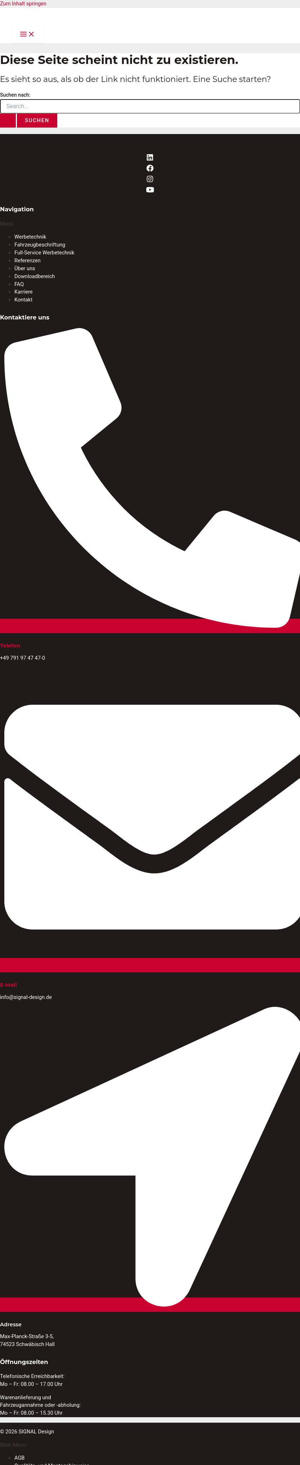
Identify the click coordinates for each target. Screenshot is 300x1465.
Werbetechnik (30, 237)
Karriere (23, 292)
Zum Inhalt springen (23, 3)
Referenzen (27, 260)
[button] (150, 224)
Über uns (24, 268)
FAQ (19, 284)
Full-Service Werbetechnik (44, 252)
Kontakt (23, 299)
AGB (19, 1458)
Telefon (10, 645)
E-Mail (8, 985)
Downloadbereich (34, 276)
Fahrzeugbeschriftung (39, 244)
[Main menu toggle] (27, 34)
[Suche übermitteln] (8, 121)
